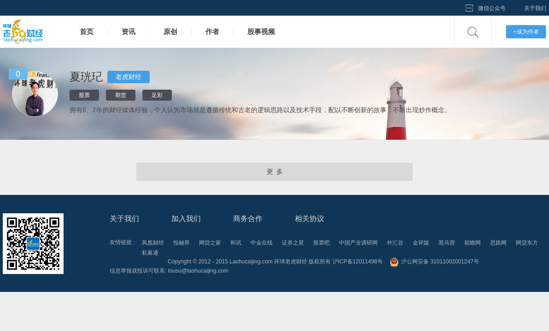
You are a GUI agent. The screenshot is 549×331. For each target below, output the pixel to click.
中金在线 (262, 243)
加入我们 (186, 219)
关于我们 (535, 8)
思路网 (498, 243)
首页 (86, 31)
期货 (120, 95)
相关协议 (309, 219)
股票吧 (321, 243)
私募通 (150, 253)
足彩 (157, 95)
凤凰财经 (153, 243)
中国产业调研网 (358, 243)
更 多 (275, 171)
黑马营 (446, 243)
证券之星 (293, 243)
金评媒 (421, 243)
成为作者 (526, 31)
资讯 (128, 31)
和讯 (235, 243)
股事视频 (261, 31)
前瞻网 (472, 243)
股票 (84, 95)
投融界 (181, 243)
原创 (170, 31)
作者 (212, 31)
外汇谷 (395, 243)
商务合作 (248, 219)
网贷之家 (210, 243)
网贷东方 (527, 243)
